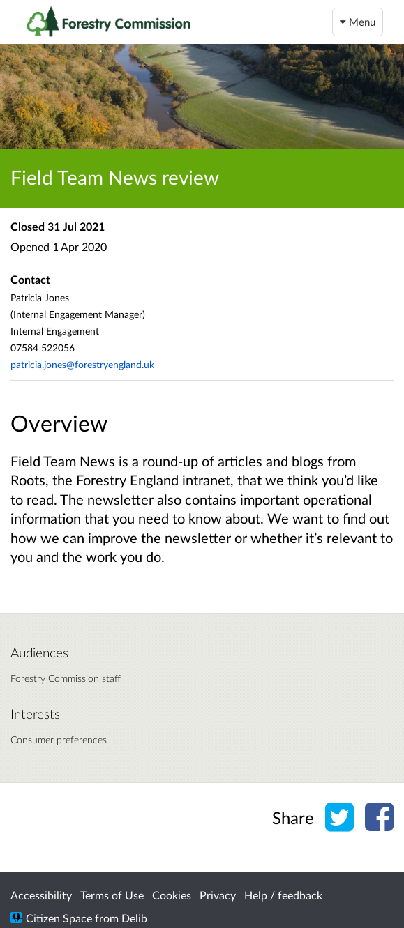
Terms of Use (112, 895)
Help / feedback (283, 895)
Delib (134, 918)
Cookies (171, 895)
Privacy (218, 895)
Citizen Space (59, 918)
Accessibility (41, 895)
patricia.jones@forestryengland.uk (82, 364)
